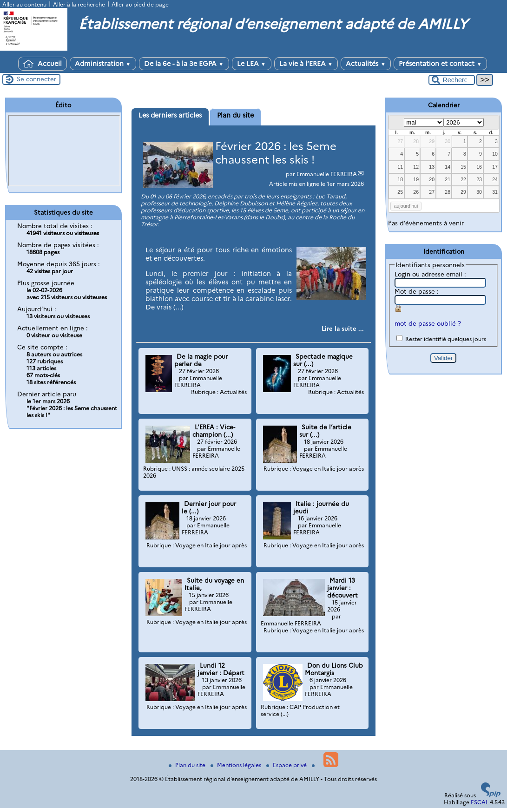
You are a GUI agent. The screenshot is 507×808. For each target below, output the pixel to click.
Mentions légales (237, 765)
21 (447, 179)
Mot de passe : (417, 291)
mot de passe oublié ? (428, 323)
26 (416, 192)
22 (463, 179)
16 (479, 167)
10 (495, 154)
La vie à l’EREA (306, 63)
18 (400, 179)
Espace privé (287, 765)
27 (400, 141)
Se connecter (36, 79)
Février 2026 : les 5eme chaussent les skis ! (275, 152)
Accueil (42, 63)
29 (432, 141)
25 (400, 192)
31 (495, 192)
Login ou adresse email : (430, 274)
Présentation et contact (440, 63)
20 (432, 179)
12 (416, 167)
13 (432, 167)
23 (479, 179)
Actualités (366, 63)
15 (463, 167)
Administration (103, 63)
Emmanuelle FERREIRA (326, 174)
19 (416, 179)
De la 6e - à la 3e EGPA (184, 63)
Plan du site (188, 765)
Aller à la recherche (79, 4)
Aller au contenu (24, 4)
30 (447, 141)
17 (495, 167)
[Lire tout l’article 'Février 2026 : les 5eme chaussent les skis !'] (343, 328)
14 (447, 167)
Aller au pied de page (140, 4)
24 (495, 179)
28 (416, 141)
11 (400, 167)
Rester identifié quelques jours (445, 338)
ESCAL (479, 802)
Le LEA (251, 63)
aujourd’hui (406, 206)
